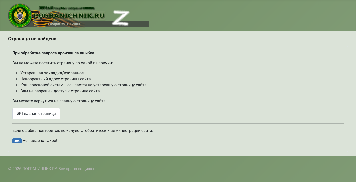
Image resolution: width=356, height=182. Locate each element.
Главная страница (36, 113)
